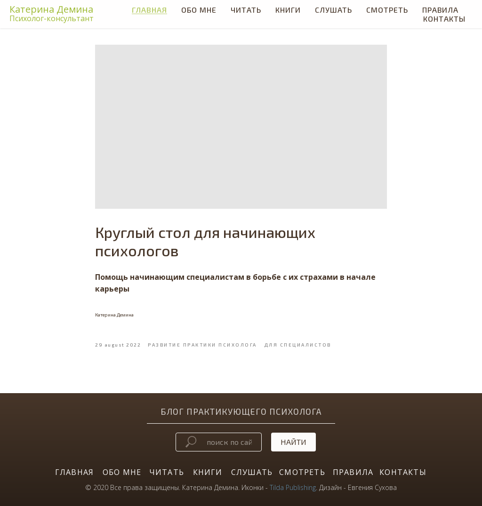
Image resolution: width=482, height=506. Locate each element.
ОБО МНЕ (122, 472)
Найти (293, 441)
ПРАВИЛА (353, 472)
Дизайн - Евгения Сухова (358, 487)
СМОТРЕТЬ (387, 9)
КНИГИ (288, 9)
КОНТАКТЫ (402, 472)
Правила (440, 9)
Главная (149, 9)
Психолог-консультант (51, 18)
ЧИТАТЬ (246, 9)
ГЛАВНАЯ (74, 472)
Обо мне (199, 9)
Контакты (444, 18)
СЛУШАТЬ (333, 9)
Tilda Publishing (293, 487)
